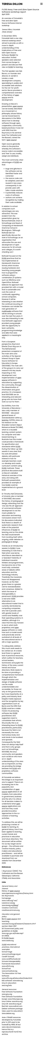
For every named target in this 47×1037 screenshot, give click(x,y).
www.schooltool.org (9, 971)
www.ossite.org (8, 940)
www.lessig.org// (10, 905)
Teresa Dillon (12, 4)
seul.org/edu (7, 985)
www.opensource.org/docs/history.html (17, 893)
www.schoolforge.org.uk (11, 954)
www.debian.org (8, 1013)
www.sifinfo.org (8, 966)
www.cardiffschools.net (11, 959)
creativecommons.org (11, 910)
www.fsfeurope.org (15, 999)
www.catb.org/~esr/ (9, 900)
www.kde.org (18, 981)
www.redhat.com (15, 1006)
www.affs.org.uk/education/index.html (17, 978)
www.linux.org (17, 1001)
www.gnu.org (7, 994)
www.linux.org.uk (15, 1004)
